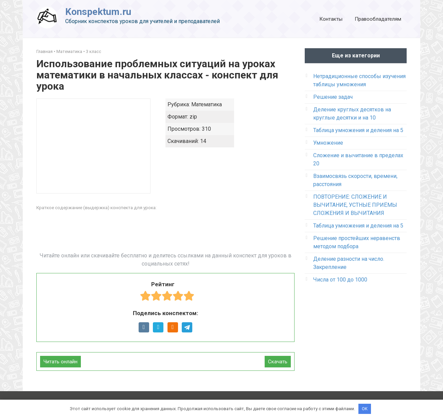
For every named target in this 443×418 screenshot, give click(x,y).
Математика (69, 51)
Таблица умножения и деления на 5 (358, 130)
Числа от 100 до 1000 (340, 279)
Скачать (277, 362)
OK (365, 408)
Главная (44, 51)
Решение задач (333, 97)
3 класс (93, 51)
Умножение (328, 143)
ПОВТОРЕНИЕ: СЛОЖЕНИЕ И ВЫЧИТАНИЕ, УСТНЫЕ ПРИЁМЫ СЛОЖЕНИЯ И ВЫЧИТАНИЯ (355, 205)
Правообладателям (378, 19)
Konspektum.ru (98, 11)
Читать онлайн (60, 362)
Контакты (330, 19)
